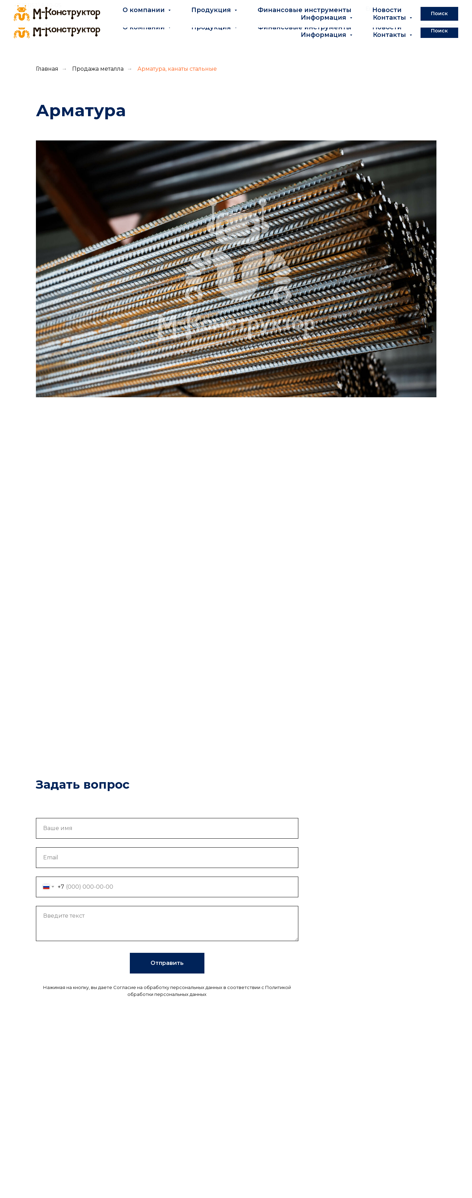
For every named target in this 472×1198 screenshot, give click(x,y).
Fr (428, 9)
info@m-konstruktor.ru (46, 12)
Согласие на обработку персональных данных (167, 987)
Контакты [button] (390, 35)
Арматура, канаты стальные (177, 69)
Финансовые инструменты (304, 27)
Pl (455, 9)
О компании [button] (144, 27)
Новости (387, 27)
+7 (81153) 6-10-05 (37, 5)
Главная (47, 69)
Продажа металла (98, 69)
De (399, 9)
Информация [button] (324, 35)
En (369, 9)
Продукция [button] (212, 27)
